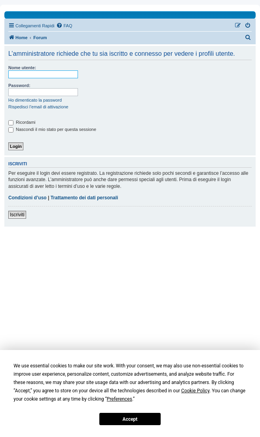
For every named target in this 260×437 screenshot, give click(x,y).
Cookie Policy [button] (195, 390)
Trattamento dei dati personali (84, 198)
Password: (19, 85)
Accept (130, 419)
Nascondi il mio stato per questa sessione (52, 129)
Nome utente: (22, 67)
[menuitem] (64, 25)
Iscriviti (17, 215)
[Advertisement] (130, 305)
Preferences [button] (119, 399)
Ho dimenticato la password (35, 100)
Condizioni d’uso (27, 198)
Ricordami (22, 122)
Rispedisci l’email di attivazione (38, 106)
